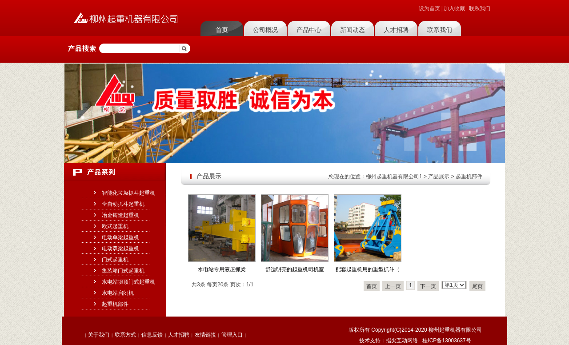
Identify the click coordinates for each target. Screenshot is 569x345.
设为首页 (429, 8)
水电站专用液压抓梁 (222, 269)
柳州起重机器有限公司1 (394, 176)
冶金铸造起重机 (120, 215)
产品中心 (309, 29)
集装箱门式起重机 (123, 271)
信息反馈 (152, 335)
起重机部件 (115, 304)
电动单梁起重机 (120, 237)
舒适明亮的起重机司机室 (294, 269)
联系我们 (479, 8)
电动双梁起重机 (120, 248)
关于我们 (98, 335)
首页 (222, 29)
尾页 (477, 286)
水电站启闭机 (118, 293)
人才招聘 (396, 29)
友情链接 (205, 335)
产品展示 (438, 176)
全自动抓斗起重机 (123, 204)
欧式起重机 (115, 226)
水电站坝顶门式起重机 (128, 282)
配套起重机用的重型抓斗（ (368, 269)
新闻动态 (352, 29)
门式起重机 (115, 260)
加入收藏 (454, 8)
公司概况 (265, 29)
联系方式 (125, 335)
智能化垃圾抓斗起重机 (128, 193)
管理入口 (232, 335)
